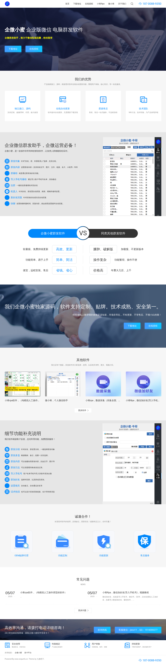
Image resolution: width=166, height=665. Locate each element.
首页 (67, 4)
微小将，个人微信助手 (56, 400)
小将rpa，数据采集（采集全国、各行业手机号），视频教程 (116, 400)
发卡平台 (27, 653)
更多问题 (82, 610)
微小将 (111, 4)
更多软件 (82, 410)
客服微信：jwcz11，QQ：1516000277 (138, 630)
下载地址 (77, 4)
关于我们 (122, 4)
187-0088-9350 (152, 3)
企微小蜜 (18, 653)
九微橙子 (40, 659)
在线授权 (89, 4)
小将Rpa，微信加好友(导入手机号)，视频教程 (125, 592)
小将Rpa (100, 4)
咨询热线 (102, 630)
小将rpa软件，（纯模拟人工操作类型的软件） (28, 400)
